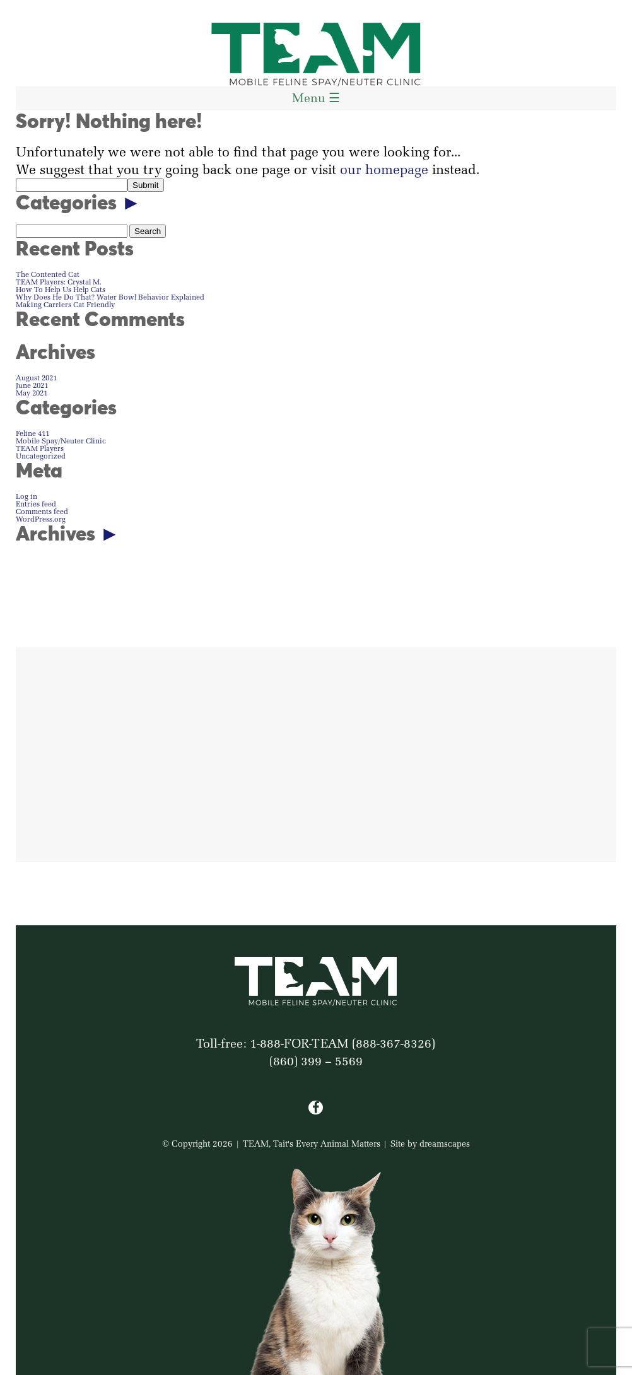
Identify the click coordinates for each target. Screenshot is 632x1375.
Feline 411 (32, 433)
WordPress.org (41, 519)
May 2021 (31, 392)
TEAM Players (40, 448)
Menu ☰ (316, 98)
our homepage (384, 169)
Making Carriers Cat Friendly (65, 304)
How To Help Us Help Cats (60, 289)
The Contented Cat (47, 274)
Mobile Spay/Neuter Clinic (61, 440)
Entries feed (36, 503)
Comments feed (42, 511)
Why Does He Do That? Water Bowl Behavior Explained (110, 296)
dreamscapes (444, 1143)
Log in (26, 496)
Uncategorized (41, 455)
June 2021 (32, 385)
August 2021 (36, 377)
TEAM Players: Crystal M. (59, 281)
